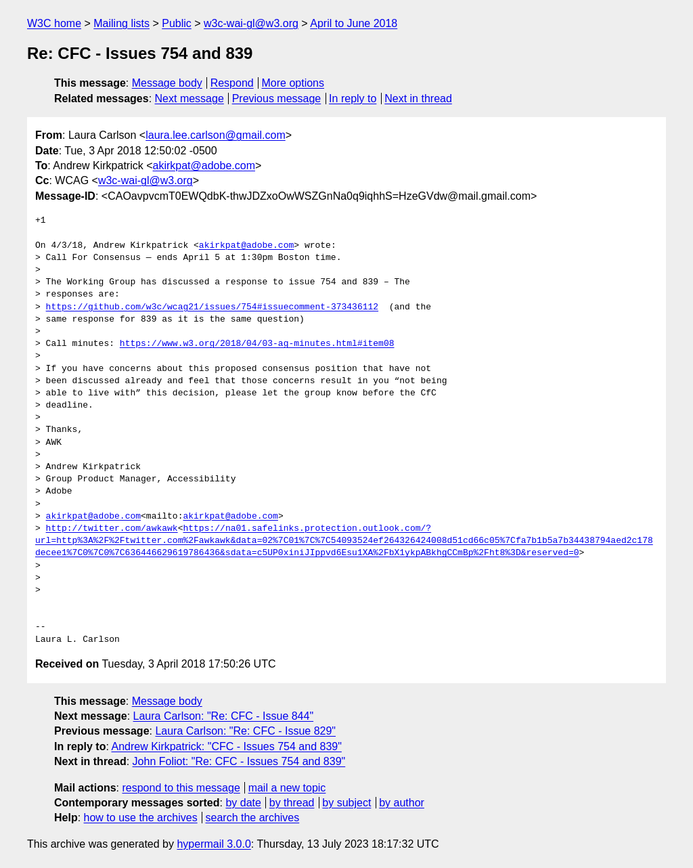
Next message (189, 98)
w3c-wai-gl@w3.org (251, 23)
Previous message (276, 98)
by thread (292, 802)
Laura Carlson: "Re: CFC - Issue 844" (223, 716)
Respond (232, 83)
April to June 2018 (353, 23)
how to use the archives (141, 817)
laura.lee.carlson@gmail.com (216, 135)
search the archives (253, 817)
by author (401, 802)
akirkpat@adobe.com (204, 165)
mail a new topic (287, 788)
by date (243, 802)
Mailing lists (121, 23)
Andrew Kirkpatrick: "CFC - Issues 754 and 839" (226, 746)
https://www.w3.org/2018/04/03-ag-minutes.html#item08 (257, 344)
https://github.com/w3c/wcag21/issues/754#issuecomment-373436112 (212, 307)
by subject (346, 802)
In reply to (352, 98)
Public (177, 23)
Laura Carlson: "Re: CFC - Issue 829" (245, 731)
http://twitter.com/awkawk (112, 529)
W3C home (54, 23)
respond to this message (181, 788)
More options (293, 83)
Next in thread (418, 98)
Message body (167, 83)
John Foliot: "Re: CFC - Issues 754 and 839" (239, 761)
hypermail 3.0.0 (213, 844)
